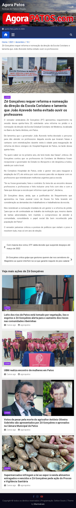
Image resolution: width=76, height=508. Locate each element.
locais (7, 97)
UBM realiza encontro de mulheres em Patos (29, 370)
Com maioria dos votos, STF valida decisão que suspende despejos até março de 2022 (38, 247)
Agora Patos (13, 4)
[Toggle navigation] (13, 35)
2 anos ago (10, 325)
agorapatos (24, 325)
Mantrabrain (39, 504)
